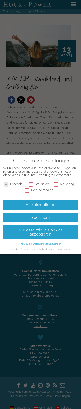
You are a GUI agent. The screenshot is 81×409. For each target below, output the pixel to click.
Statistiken (39, 184)
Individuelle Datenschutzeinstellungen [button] (40, 243)
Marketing (64, 184)
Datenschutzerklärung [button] (42, 249)
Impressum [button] (63, 249)
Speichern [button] (40, 217)
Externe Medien (39, 190)
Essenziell (14, 184)
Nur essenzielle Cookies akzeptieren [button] (40, 232)
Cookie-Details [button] (19, 249)
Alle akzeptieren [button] (41, 205)
